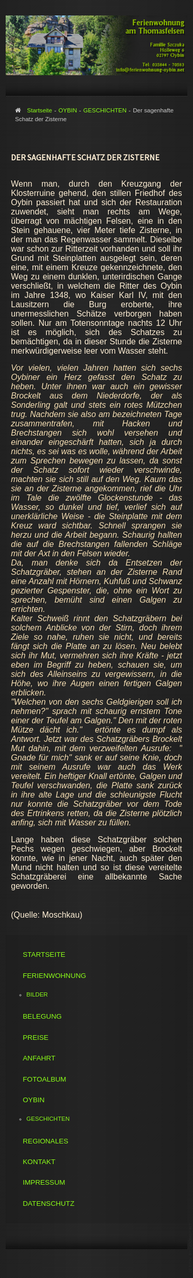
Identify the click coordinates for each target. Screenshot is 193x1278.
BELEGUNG (42, 1016)
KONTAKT (39, 1162)
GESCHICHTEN (47, 1119)
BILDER (37, 994)
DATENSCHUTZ (48, 1203)
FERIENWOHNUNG (54, 976)
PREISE (35, 1037)
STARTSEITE (44, 954)
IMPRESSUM (44, 1182)
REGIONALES (45, 1141)
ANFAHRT (39, 1058)
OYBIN (33, 1100)
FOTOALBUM (44, 1079)
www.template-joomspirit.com (191, 1248)
